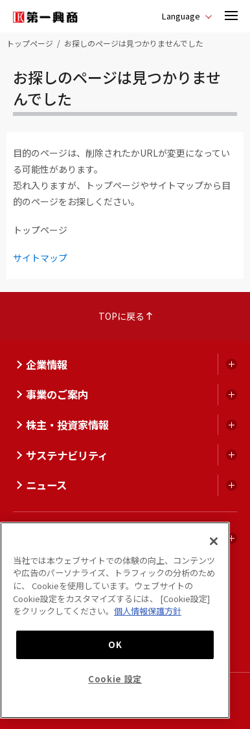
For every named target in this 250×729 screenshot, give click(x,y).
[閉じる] (213, 541)
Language (181, 16)
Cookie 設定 (115, 679)
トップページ (29, 43)
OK (115, 644)
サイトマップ (40, 257)
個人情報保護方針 (147, 611)
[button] (231, 16)
